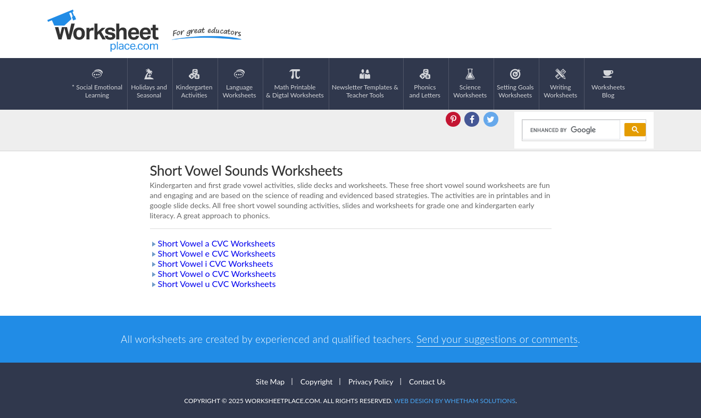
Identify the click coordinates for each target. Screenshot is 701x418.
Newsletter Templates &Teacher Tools (365, 84)
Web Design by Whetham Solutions (454, 401)
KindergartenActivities (194, 84)
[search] (570, 130)
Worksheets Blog (608, 84)
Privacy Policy (370, 381)
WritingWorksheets (560, 84)
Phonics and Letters (425, 84)
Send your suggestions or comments (497, 339)
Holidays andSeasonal (149, 84)
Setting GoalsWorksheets (515, 84)
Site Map (270, 381)
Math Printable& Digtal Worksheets (295, 84)
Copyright (317, 381)
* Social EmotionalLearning (97, 84)
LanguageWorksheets (239, 84)
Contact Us (427, 381)
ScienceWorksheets (470, 84)
